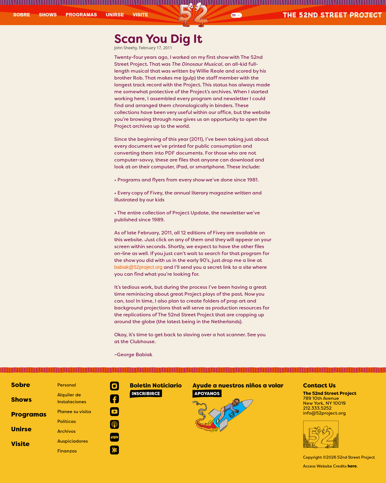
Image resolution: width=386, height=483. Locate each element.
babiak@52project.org (138, 267)
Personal (66, 385)
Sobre (21, 14)
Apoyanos (207, 394)
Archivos (66, 431)
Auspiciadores (72, 441)
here (352, 466)
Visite (140, 14)
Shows (48, 14)
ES (234, 15)
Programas (81, 14)
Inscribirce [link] (146, 394)
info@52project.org (324, 413)
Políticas (66, 421)
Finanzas (67, 451)
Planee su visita (74, 411)
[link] (114, 386)
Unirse (115, 14)
